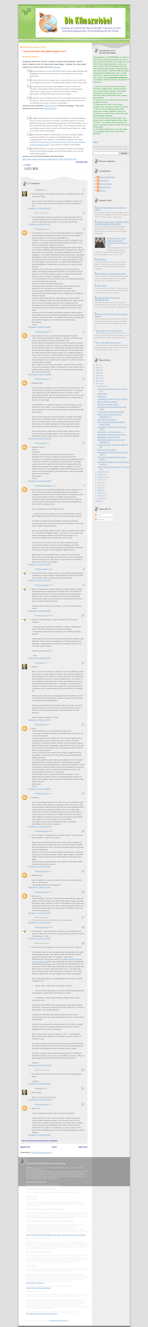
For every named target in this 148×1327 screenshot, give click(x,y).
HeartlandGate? (100, 259)
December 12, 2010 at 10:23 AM (39, 438)
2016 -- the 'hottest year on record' (108, 342)
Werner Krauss (42, 332)
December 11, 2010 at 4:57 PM (39, 208)
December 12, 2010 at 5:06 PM (39, 658)
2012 (98, 378)
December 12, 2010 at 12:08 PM (39, 481)
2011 (98, 381)
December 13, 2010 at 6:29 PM (39, 938)
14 (82, 831)
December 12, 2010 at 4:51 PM (39, 580)
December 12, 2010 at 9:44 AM (39, 327)
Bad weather (101, 396)
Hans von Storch (43, 569)
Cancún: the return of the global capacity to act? (44, 51)
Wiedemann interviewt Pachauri (108, 437)
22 (82, 1104)
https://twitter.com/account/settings (38, 1288)
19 (82, 943)
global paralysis (49, 108)
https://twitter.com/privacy (35, 1283)
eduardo (40, 190)
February (101, 496)
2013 (98, 376)
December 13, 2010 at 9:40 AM (39, 866)
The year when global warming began (110, 412)
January (101, 498)
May (99, 488)
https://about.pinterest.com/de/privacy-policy (42, 1313)
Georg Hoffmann (43, 831)
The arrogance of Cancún (106, 419)
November (102, 472)
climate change (46, 91)
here (41, 1039)
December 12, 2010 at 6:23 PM (39, 720)
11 (82, 662)
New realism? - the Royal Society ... (110, 432)
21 (82, 1088)
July (99, 482)
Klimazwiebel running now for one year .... (112, 434)
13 (82, 793)
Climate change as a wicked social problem (110, 274)
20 (82, 1070)
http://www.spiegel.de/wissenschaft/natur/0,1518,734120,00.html (49, 159)
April (99, 490)
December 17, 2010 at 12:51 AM (39, 1099)
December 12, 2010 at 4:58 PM (39, 611)
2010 (98, 383)
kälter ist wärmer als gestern (107, 402)
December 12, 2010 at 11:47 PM (39, 826)
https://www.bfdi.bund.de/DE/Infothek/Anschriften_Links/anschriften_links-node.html (56, 1235)
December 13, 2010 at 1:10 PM (39, 887)
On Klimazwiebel (101, 285)
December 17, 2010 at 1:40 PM (39, 1135)
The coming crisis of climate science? (109, 331)
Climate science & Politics (106, 450)
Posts (98, 515)
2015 (98, 370)
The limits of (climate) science (108, 404)
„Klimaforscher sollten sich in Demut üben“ (112, 399)
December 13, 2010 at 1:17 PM (39, 913)
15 (82, 871)
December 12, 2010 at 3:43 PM (39, 564)
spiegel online (50, 106)
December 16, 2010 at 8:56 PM (39, 1083)
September (102, 477)
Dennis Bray (104, 180)
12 (82, 724)
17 (82, 917)
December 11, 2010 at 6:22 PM (39, 224)
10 (82, 615)
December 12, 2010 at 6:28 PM (39, 789)
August (100, 480)
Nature (49, 964)
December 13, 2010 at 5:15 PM (39, 922)
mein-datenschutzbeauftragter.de (58, 1320)
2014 (98, 373)
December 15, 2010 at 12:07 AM (39, 1065)
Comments (100, 519)
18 (82, 927)
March (100, 493)
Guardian (56, 67)
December (102, 386)
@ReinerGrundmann (44, 486)
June (100, 485)
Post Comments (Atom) (42, 1152)
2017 (98, 365)
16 (82, 892)
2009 (98, 501)
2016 (98, 368)
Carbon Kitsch (102, 394)
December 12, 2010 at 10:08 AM (39, 374)
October (101, 474)
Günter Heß (41, 229)
